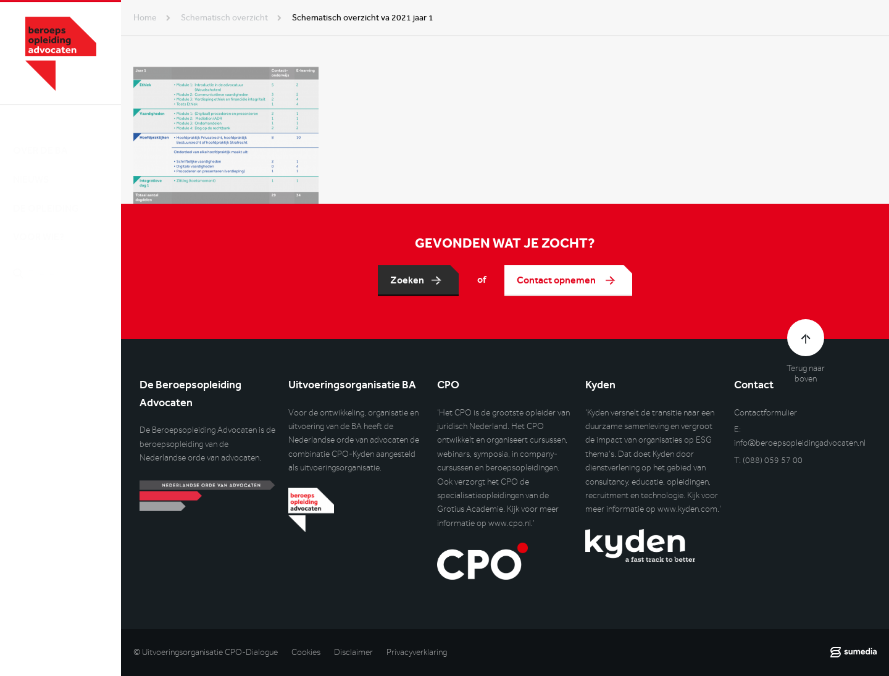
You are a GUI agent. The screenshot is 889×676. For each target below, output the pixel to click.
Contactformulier (765, 412)
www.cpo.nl (509, 523)
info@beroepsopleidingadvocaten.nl (800, 443)
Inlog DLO (67, 325)
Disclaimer (353, 652)
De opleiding (46, 196)
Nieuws (31, 167)
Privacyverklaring (416, 652)
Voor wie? (38, 225)
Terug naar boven (806, 373)
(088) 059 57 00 (773, 460)
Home (145, 17)
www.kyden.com (687, 509)
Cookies (305, 652)
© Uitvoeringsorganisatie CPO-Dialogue (205, 652)
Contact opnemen (557, 280)
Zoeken (407, 280)
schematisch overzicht (224, 17)
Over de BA (40, 138)
